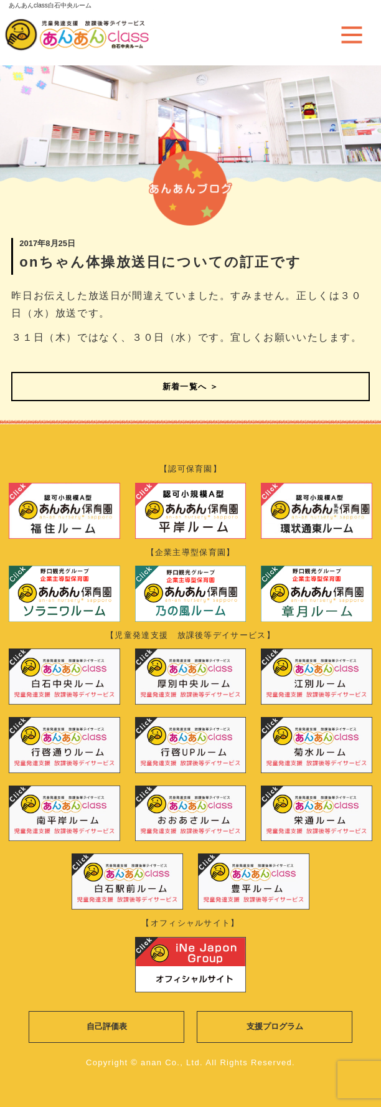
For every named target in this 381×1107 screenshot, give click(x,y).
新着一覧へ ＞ (190, 386)
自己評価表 (107, 1026)
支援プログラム (275, 1026)
